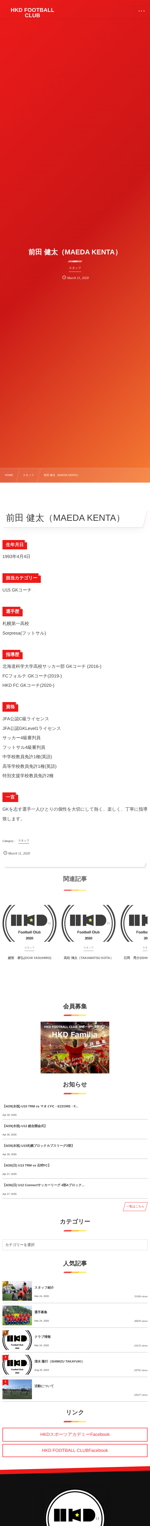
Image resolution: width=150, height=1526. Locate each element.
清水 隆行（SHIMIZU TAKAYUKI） (59, 1361)
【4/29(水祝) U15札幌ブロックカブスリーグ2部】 (38, 1146)
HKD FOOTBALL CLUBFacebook (75, 1450)
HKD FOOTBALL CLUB (32, 12)
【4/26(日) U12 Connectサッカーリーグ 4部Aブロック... (43, 1185)
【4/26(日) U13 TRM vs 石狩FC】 (26, 1165)
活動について (44, 1386)
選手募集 (40, 1312)
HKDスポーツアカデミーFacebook (75, 1434)
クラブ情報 (42, 1337)
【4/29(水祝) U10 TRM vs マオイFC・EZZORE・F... (40, 1106)
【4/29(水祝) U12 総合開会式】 (24, 1126)
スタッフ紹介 (44, 1287)
